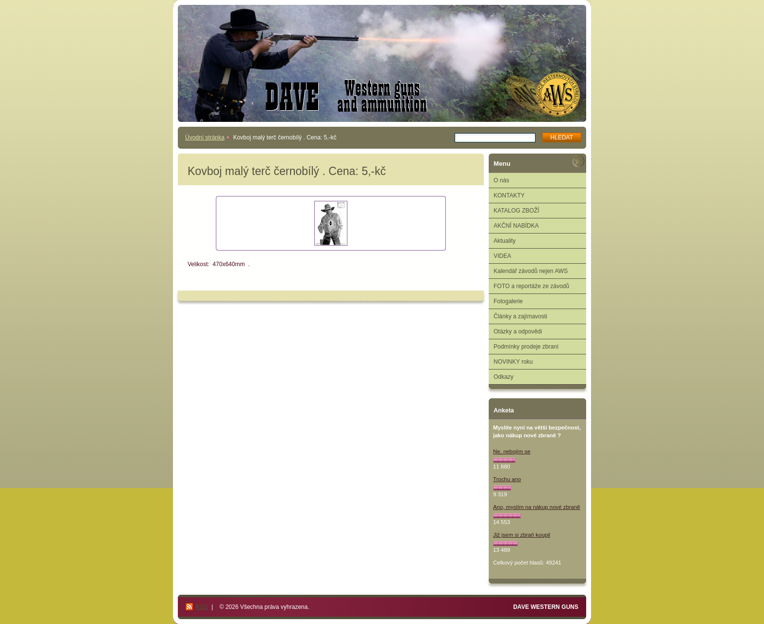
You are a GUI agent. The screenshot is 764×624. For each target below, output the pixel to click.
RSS (201, 607)
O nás (501, 180)
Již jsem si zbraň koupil (521, 535)
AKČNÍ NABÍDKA (516, 225)
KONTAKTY (509, 195)
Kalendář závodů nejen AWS (531, 271)
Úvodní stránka (205, 137)
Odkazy (504, 376)
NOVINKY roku (513, 361)
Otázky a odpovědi (518, 331)
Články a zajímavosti (520, 316)
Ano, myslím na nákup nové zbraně (536, 507)
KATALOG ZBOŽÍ (516, 210)
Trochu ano (507, 479)
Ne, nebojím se (512, 451)
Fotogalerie (508, 301)
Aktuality (505, 240)
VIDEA (502, 256)
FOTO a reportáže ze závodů (531, 286)
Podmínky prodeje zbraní (526, 346)
